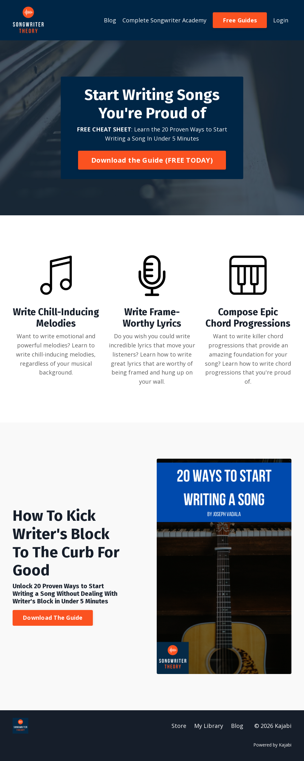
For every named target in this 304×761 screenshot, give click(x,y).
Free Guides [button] (240, 20)
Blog (110, 20)
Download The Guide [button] (53, 617)
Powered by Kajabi (272, 745)
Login (280, 20)
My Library (208, 725)
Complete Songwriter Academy (164, 20)
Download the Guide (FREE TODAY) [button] (152, 160)
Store (179, 725)
